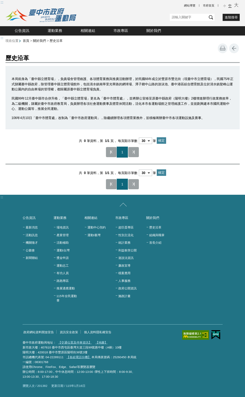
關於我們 (153, 31)
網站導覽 (189, 5)
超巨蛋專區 (126, 227)
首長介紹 (155, 242)
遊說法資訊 (126, 258)
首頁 (26, 40)
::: (2, 2)
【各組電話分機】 (78, 357)
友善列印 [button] (223, 48)
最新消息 (32, 227)
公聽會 (30, 250)
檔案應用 (124, 273)
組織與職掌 (156, 235)
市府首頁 (208, 5)
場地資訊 (63, 227)
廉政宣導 (124, 265)
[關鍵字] (188, 17)
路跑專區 (63, 280)
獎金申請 (63, 258)
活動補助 (63, 242)
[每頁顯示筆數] (145, 140)
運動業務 (55, 31)
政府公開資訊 (127, 288)
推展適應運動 (66, 288)
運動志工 (63, 265)
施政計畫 (124, 296)
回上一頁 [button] (234, 48)
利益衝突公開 (127, 250)
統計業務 (124, 242)
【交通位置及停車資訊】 (75, 342)
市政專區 (120, 31)
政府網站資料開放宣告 (38, 332)
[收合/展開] (123, 204)
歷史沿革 (56, 40)
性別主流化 (126, 235)
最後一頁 (133, 152)
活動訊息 (32, 235)
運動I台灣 (63, 250)
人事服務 (124, 280)
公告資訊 (22, 31)
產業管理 (63, 235)
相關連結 (88, 31)
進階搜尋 (231, 17)
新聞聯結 (32, 258)
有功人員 (63, 273)
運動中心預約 (96, 227)
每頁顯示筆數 (127, 141)
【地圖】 (101, 342)
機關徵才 (32, 242)
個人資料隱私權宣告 (97, 332)
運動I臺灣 (93, 235)
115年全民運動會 (67, 298)
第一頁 (111, 152)
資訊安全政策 (69, 332)
